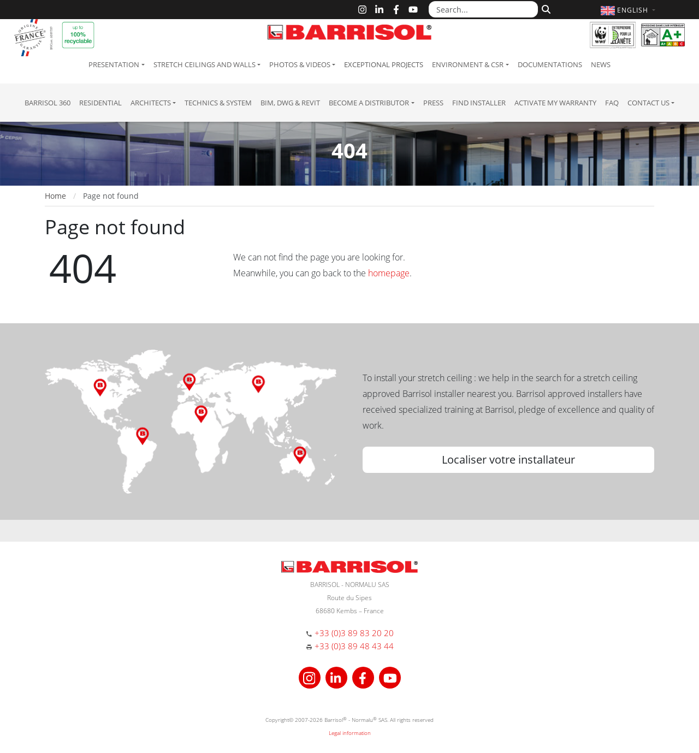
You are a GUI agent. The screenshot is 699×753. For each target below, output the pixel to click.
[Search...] (483, 9)
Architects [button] (151, 103)
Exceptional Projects (383, 64)
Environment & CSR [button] (467, 64)
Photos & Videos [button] (299, 64)
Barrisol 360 (47, 103)
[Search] (544, 8)
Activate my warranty (555, 103)
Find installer (479, 103)
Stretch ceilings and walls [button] (204, 64)
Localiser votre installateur (508, 459)
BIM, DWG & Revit (290, 103)
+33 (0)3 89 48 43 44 (354, 646)
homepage (389, 273)
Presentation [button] (113, 64)
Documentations (550, 64)
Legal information (350, 733)
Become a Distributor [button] (369, 103)
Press (433, 103)
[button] (629, 10)
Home (55, 196)
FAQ (612, 103)
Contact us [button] (648, 103)
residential (100, 103)
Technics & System (218, 103)
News (601, 64)
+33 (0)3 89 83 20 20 (354, 632)
